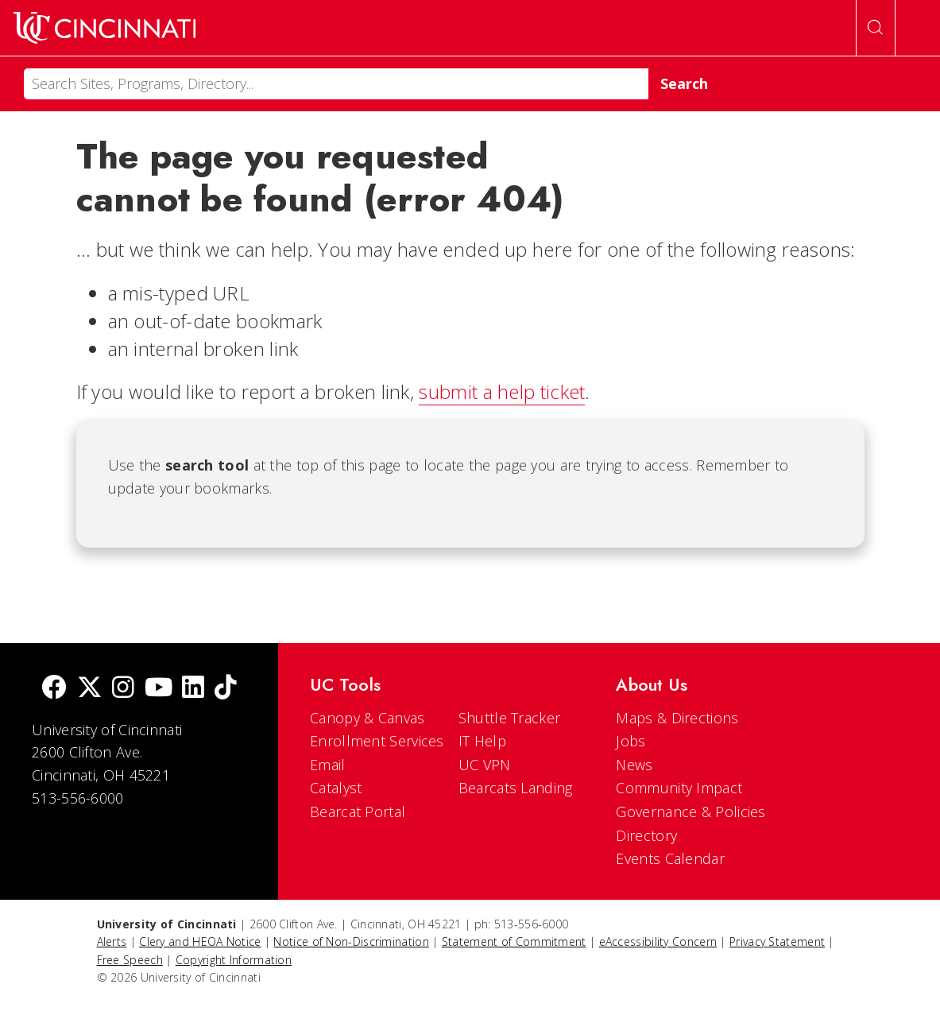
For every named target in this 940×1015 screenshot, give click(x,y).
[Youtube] (158, 689)
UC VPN (484, 764)
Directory (646, 835)
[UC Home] (104, 28)
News (634, 764)
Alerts (112, 941)
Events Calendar (670, 858)
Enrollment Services (377, 740)
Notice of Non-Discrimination (350, 941)
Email (328, 764)
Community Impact (679, 787)
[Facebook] (54, 689)
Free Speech (130, 959)
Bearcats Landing (515, 787)
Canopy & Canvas (367, 717)
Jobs (630, 740)
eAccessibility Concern (658, 941)
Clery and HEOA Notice (200, 941)
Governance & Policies (690, 811)
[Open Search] (876, 28)
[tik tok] (226, 689)
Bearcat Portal (357, 811)
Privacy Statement (777, 941)
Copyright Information (234, 959)
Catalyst (336, 787)
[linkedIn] (193, 689)
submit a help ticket (502, 391)
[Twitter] (90, 689)
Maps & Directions (677, 717)
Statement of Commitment (514, 941)
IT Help (482, 740)
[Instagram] (123, 689)
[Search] (336, 83)
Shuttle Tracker (509, 717)
